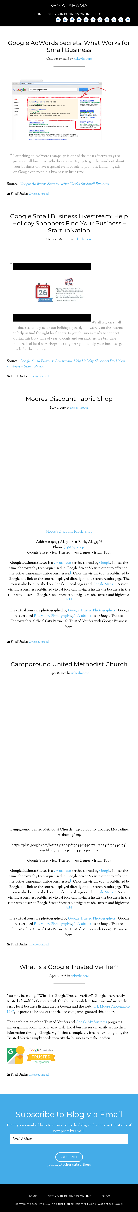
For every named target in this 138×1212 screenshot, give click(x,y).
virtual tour (62, 563)
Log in (119, 1204)
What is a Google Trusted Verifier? (69, 966)
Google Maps (103, 584)
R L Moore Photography (52, 616)
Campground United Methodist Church (69, 664)
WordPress (105, 1204)
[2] (115, 583)
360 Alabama (69, 6)
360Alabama (81, 616)
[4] (70, 599)
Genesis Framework (83, 1204)
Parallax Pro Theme (52, 1204)
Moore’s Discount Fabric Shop (69, 531)
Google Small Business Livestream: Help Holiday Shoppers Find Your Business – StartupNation (69, 223)
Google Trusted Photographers (91, 610)
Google (104, 563)
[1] (71, 572)
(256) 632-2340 (74, 547)
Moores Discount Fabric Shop (69, 398)
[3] (67, 599)
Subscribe (69, 1157)
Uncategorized (39, 194)
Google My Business (91, 1022)
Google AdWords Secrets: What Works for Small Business (69, 46)
